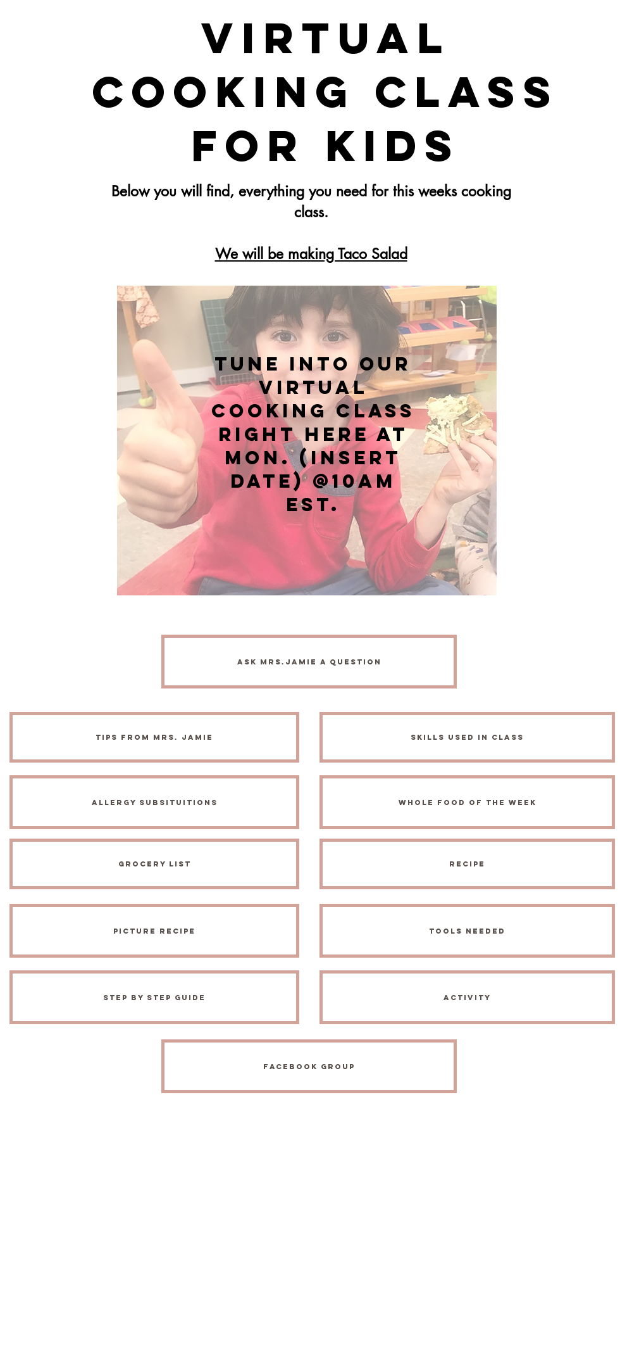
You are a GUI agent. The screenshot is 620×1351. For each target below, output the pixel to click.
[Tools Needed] (467, 931)
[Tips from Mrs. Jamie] (154, 737)
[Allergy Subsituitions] (154, 802)
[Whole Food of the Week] (467, 802)
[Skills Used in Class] (467, 737)
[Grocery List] (154, 864)
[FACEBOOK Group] (309, 1066)
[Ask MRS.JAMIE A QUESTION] (309, 661)
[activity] (467, 997)
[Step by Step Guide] (154, 997)
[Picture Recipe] (154, 931)
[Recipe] (467, 864)
